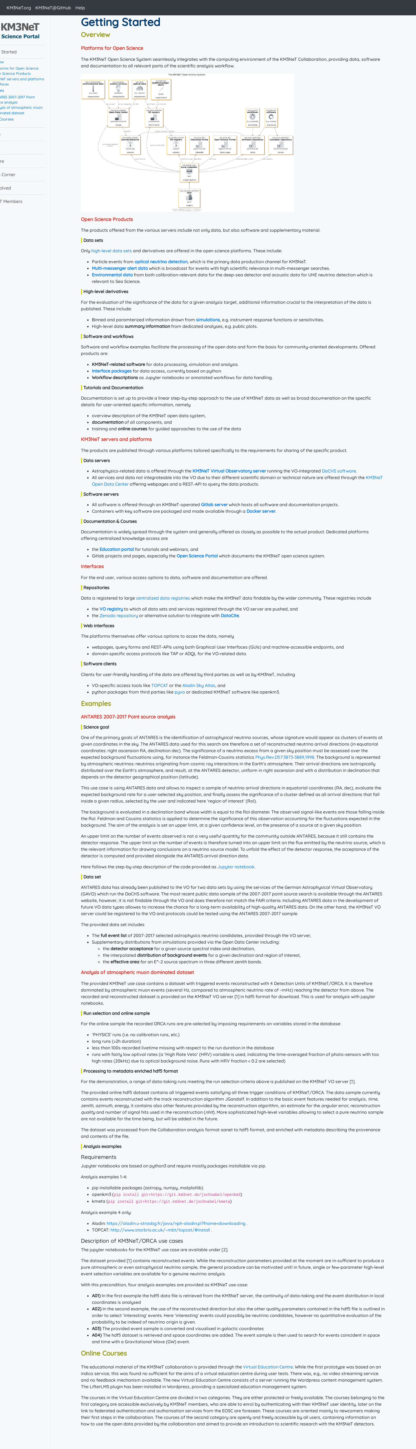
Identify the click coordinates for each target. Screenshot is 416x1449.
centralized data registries (173, 598)
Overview (15, 61)
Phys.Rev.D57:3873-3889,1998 (294, 757)
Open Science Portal (207, 556)
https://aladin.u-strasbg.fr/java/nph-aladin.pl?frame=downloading (186, 1223)
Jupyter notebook (246, 866)
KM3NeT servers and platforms (38, 79)
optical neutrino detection (171, 261)
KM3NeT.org (19, 7)
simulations (218, 319)
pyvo (190, 692)
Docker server (271, 511)
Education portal (127, 549)
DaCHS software (349, 471)
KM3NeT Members (24, 201)
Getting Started (21, 52)
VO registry (121, 609)
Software (14, 161)
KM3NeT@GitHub (53, 7)
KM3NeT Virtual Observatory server (239, 471)
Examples (15, 90)
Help (80, 7)
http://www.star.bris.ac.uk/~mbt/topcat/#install (170, 1230)
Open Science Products (31, 73)
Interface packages (122, 371)
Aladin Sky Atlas (209, 685)
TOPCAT (170, 685)
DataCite (240, 615)
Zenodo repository (129, 615)
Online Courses (20, 119)
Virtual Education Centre (278, 1367)
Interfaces (20, 84)
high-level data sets (121, 250)
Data (10, 147)
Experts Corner (20, 174)
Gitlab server (224, 504)
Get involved (18, 188)
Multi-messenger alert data (130, 268)
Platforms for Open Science (35, 68)
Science (13, 134)
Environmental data (122, 274)
